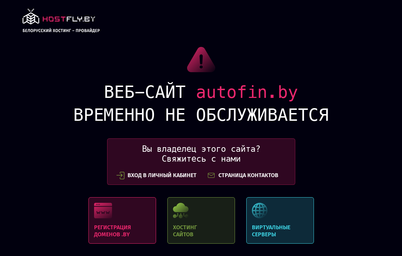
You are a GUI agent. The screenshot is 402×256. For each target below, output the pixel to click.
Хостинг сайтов (201, 220)
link (61, 23)
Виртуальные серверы (280, 220)
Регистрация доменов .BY (122, 220)
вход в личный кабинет (156, 175)
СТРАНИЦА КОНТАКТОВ (242, 175)
